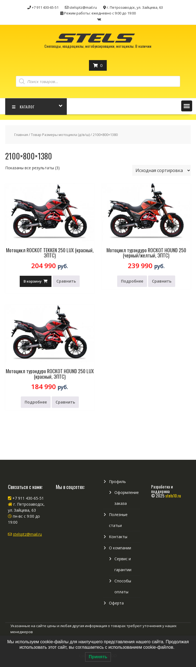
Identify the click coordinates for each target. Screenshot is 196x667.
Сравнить (66, 281)
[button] (186, 105)
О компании (120, 547)
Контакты (118, 536)
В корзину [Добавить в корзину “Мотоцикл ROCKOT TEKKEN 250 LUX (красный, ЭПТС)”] (33, 281)
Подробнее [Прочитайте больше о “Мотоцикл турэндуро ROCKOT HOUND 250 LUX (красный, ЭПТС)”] (36, 402)
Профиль (117, 481)
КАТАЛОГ (23, 106)
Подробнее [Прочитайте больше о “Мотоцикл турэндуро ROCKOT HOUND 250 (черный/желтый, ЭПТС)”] (132, 281)
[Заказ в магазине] (161, 170)
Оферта (116, 603)
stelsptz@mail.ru (27, 534)
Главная (21, 134)
